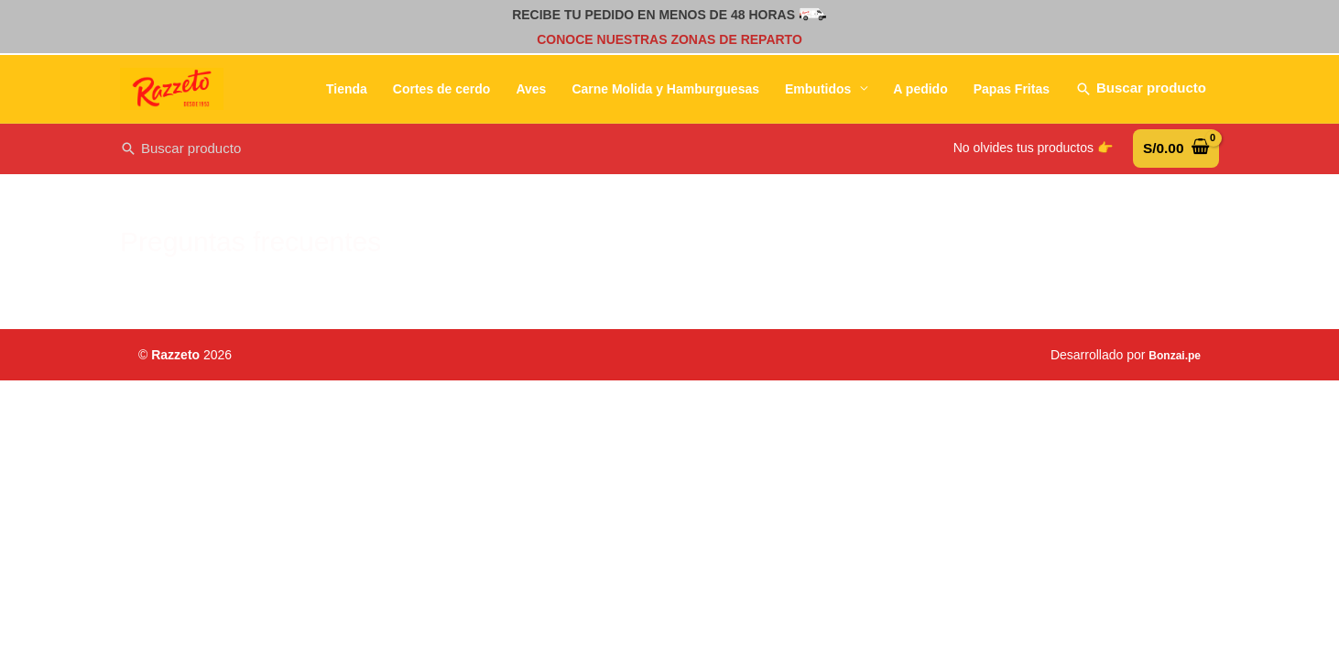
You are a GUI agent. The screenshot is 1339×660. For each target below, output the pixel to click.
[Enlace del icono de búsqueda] (1140, 89)
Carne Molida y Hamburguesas (665, 89)
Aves (531, 89)
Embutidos (818, 89)
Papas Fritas (1012, 89)
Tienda (346, 89)
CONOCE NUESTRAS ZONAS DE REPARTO (669, 39)
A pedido (920, 89)
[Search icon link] (180, 148)
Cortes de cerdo (442, 89)
